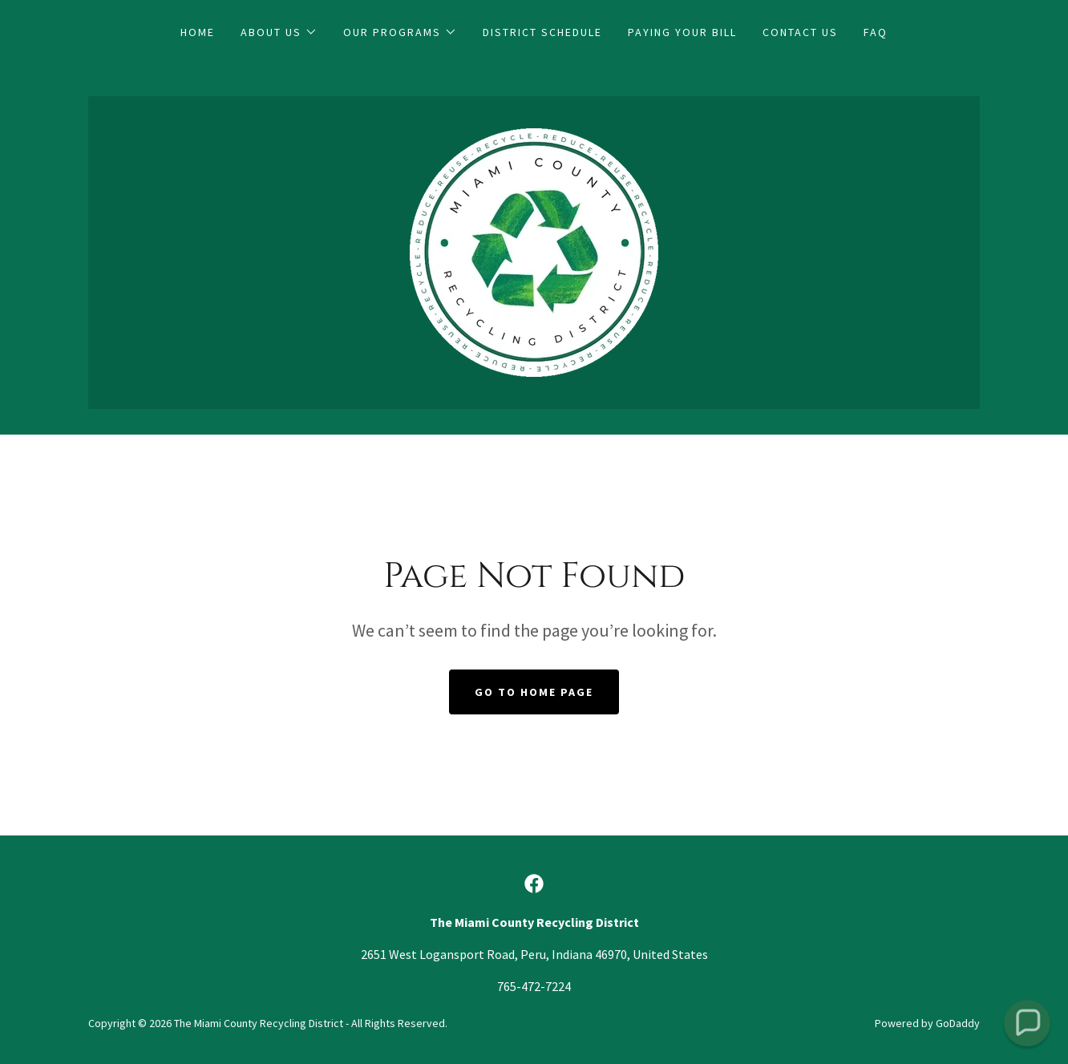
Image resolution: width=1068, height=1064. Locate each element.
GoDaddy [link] (958, 1023)
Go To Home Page (534, 692)
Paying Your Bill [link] (682, 32)
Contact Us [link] (800, 32)
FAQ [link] (876, 32)
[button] (279, 32)
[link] (534, 251)
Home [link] (197, 32)
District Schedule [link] (542, 32)
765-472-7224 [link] (534, 986)
